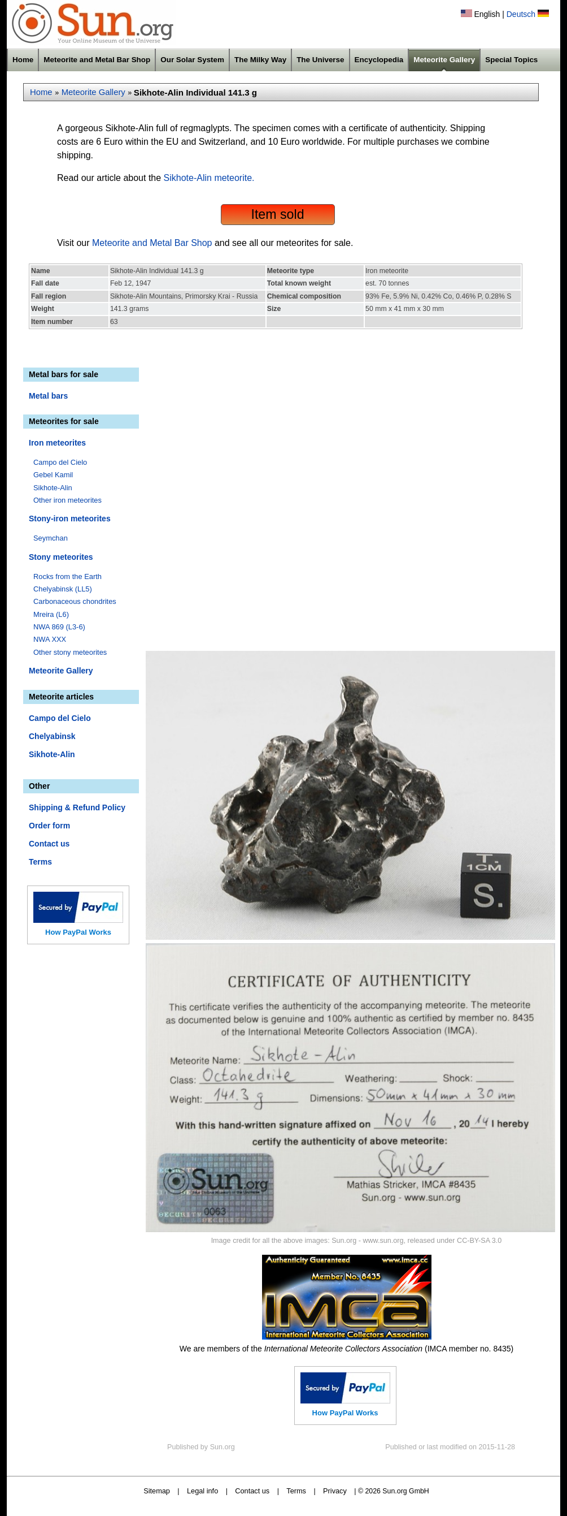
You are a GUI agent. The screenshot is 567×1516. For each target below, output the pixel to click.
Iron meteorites (57, 442)
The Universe (320, 59)
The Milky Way (260, 59)
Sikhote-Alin (52, 487)
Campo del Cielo (60, 462)
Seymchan (50, 538)
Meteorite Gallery (444, 59)
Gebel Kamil (53, 474)
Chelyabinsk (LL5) (62, 589)
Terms (40, 861)
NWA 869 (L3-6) (59, 627)
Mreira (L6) (51, 614)
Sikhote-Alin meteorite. (209, 178)
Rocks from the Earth (67, 576)
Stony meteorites (61, 557)
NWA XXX (49, 639)
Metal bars (48, 395)
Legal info (202, 1491)
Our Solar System (192, 59)
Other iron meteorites (67, 500)
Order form (49, 825)
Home (22, 59)
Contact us (49, 843)
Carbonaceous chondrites (74, 601)
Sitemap (156, 1491)
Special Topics (511, 59)
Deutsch (521, 14)
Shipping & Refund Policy (77, 807)
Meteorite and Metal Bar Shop (96, 59)
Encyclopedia (379, 59)
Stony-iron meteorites (70, 518)
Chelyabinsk (52, 736)
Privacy (335, 1491)
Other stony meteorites (70, 652)
